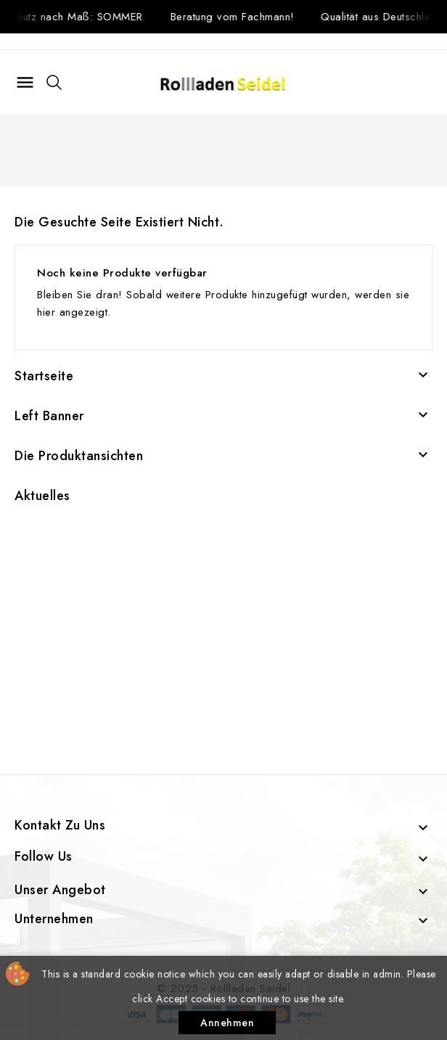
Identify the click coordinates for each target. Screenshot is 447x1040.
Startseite (44, 376)
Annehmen (227, 1022)
